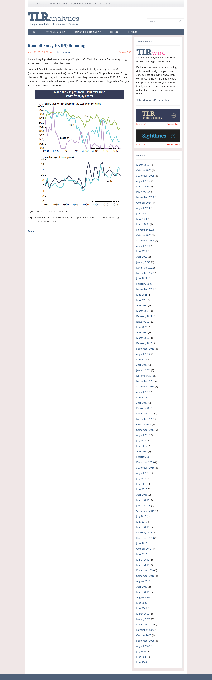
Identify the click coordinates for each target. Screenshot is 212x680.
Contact (110, 3)
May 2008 (141, 662)
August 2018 (143, 392)
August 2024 (143, 208)
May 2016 (141, 489)
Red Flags (133, 31)
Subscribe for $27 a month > (152, 100)
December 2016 (145, 462)
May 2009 (141, 608)
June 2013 (141, 543)
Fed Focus (115, 31)
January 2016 (143, 505)
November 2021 (145, 289)
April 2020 (141, 332)
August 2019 (143, 354)
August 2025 (143, 181)
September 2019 (145, 348)
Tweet (31, 231)
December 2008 (145, 624)
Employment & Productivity (88, 31)
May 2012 (141, 554)
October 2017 (143, 424)
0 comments (63, 52)
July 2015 (141, 516)
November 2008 (145, 630)
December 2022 (145, 267)
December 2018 (145, 375)
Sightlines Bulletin (81, 3)
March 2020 (142, 337)
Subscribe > (173, 124)
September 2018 (145, 386)
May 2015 (141, 521)
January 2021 (143, 321)
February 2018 (144, 408)
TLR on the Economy (55, 3)
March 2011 (142, 565)
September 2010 (145, 575)
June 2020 (141, 327)
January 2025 (143, 192)
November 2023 (145, 229)
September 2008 (145, 640)
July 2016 (141, 478)
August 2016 (143, 473)
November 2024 (145, 197)
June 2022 (141, 278)
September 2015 (145, 511)
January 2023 (143, 262)
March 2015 (142, 527)
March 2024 (142, 224)
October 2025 (143, 170)
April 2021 (141, 305)
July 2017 (141, 440)
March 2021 (142, 310)
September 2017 (145, 429)
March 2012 (142, 559)
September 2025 (145, 175)
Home (34, 31)
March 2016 (142, 500)
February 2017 (144, 457)
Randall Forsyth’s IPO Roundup (56, 45)
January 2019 (143, 370)
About (98, 3)
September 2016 (145, 467)
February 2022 (144, 283)
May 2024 (141, 219)
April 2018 (141, 402)
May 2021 (141, 300)
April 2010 (141, 586)
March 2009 (142, 613)
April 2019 (141, 365)
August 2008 (143, 646)
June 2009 (141, 602)
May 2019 (141, 359)
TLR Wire (35, 3)
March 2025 (142, 186)
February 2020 (144, 343)
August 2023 (143, 246)
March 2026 (142, 165)
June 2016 (141, 484)
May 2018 (141, 397)
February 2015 (144, 532)
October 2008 (143, 635)
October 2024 (143, 202)
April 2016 (141, 494)
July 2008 (141, 651)
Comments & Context (56, 31)
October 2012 (143, 548)
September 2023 (145, 240)
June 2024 (141, 213)
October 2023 (143, 235)
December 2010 (145, 570)
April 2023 (141, 256)
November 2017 (145, 419)
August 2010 (143, 581)
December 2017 (145, 413)
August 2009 (143, 597)
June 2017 (141, 446)
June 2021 (141, 294)
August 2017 (143, 435)
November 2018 (145, 381)
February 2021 (144, 316)
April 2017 (141, 451)
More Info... (142, 124)
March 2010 (142, 592)
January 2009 (143, 619)
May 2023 (141, 251)
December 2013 (145, 538)
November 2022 (145, 273)
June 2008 (141, 657)
